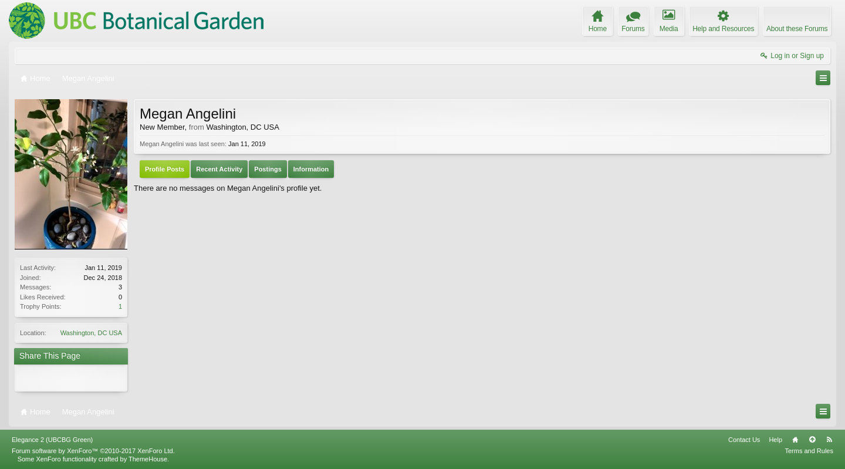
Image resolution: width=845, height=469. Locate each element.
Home (795, 440)
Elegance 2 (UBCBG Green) (52, 439)
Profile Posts (164, 169)
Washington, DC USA (91, 332)
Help (775, 439)
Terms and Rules (809, 450)
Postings (267, 169)
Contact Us (744, 439)
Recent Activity (219, 169)
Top (812, 440)
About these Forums (796, 29)
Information (311, 169)
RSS (829, 440)
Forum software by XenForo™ (93, 450)
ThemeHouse (148, 459)
